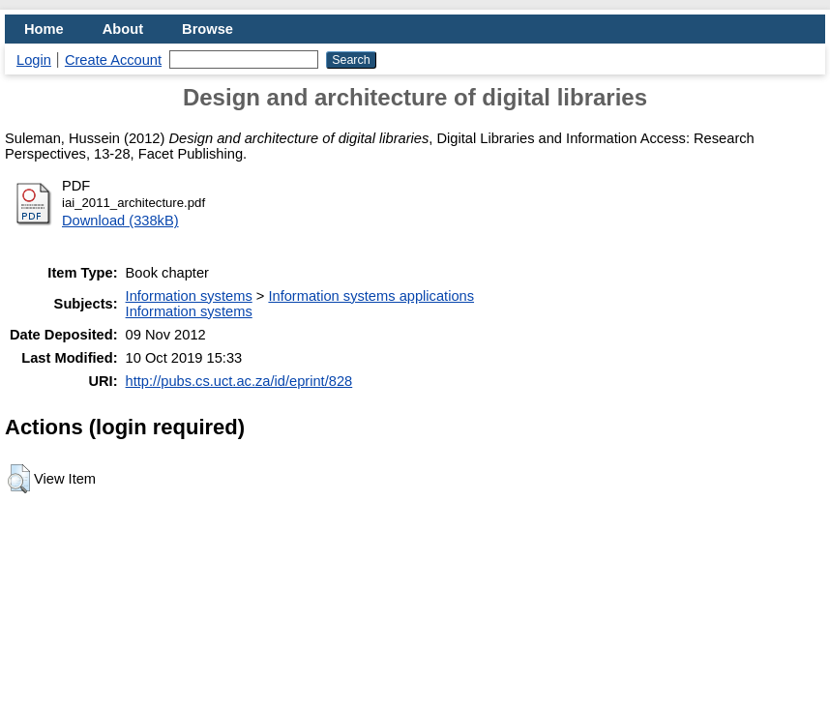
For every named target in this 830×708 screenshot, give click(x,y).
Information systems (189, 296)
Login (33, 60)
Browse (207, 29)
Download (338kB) (120, 220)
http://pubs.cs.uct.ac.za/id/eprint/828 (239, 381)
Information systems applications (371, 296)
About (123, 29)
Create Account (113, 60)
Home (44, 29)
